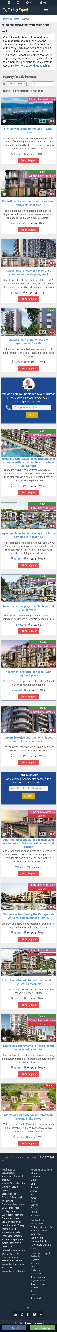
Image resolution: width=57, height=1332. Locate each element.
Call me (31, 415)
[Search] (19, 3)
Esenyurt (34, 1287)
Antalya (34, 1180)
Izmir (32, 1183)
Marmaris (35, 1215)
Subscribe (28, 796)
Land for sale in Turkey (13, 1225)
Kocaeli (34, 1204)
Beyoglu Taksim (38, 1280)
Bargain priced (9, 1193)
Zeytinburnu (36, 1270)
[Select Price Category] (43, 83)
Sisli (32, 1294)
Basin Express (37, 1277)
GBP (44, 2)
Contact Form (37, 1237)
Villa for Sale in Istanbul (13, 1183)
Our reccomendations (12, 1214)
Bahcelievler (36, 1298)
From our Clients (38, 1241)
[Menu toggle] (46, 11)
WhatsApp (43, 1328)
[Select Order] (17, 83)
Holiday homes (9, 1211)
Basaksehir (36, 1273)
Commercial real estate (13, 1204)
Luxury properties (10, 1207)
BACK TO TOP (47, 1157)
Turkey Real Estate (10, 19)
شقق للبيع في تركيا (11, 1253)
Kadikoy (34, 1291)
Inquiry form (36, 1223)
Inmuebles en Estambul (13, 1271)
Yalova (33, 1211)
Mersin (33, 1194)
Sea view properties (11, 1222)
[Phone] (10, 3)
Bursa (33, 1197)
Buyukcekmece (38, 1284)
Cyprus (33, 1201)
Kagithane (35, 1263)
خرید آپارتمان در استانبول (14, 1250)
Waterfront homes (11, 1218)
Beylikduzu (35, 1259)
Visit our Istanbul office (42, 1227)
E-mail (15, 1328)
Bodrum (34, 1187)
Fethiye (34, 1208)
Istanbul (34, 1173)
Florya (33, 1266)
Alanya (33, 1190)
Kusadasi (35, 1176)
